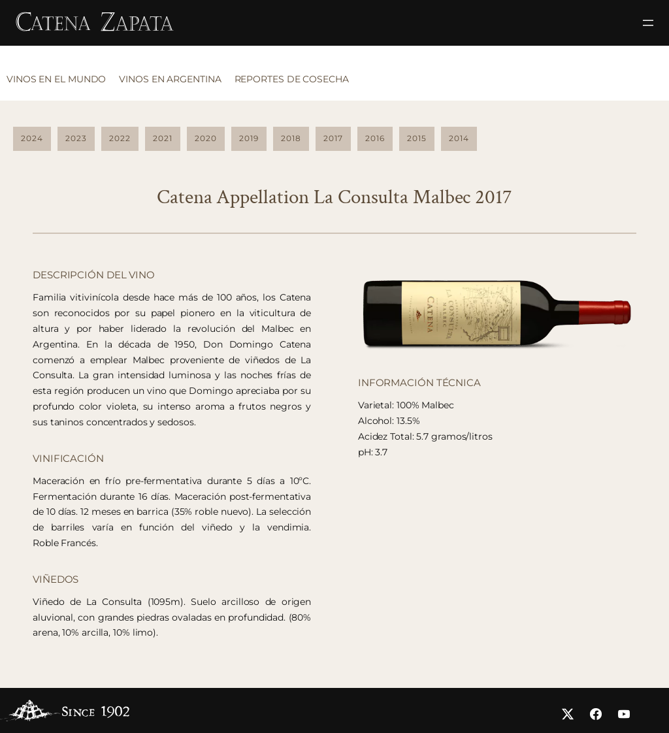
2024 (32, 138)
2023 (76, 138)
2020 (206, 138)
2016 (375, 138)
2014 (459, 138)
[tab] (59, 83)
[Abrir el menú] (648, 23)
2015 (417, 138)
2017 (333, 138)
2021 (162, 138)
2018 (291, 138)
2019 (249, 138)
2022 (120, 138)
